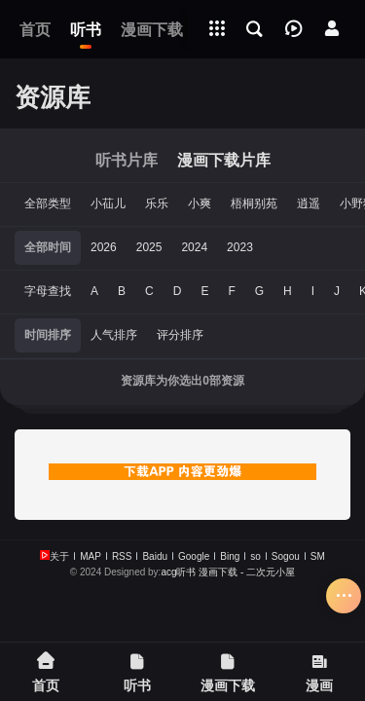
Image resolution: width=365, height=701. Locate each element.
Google (193, 556)
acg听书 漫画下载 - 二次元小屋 (228, 572)
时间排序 (47, 335)
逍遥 (308, 203)
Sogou (286, 556)
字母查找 (47, 291)
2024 (194, 247)
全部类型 (47, 203)
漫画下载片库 (224, 160)
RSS (122, 556)
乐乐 (156, 203)
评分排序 (180, 335)
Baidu (154, 556)
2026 (104, 247)
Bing (229, 556)
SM (317, 556)
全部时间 (47, 247)
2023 (240, 247)
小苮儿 (108, 203)
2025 (149, 247)
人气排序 (114, 335)
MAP (90, 556)
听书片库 (126, 160)
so (255, 556)
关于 (59, 556)
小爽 (199, 203)
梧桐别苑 (254, 203)
